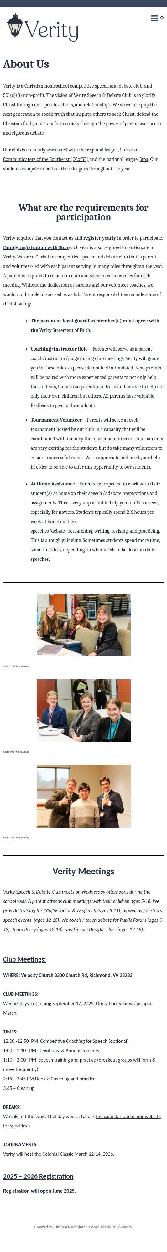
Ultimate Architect (70, 1227)
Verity (127, 1227)
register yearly (99, 238)
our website (149, 1116)
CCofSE (51, 911)
